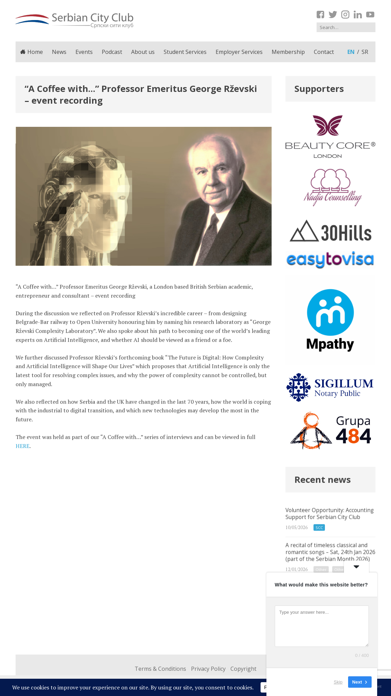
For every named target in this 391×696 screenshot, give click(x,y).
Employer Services (239, 52)
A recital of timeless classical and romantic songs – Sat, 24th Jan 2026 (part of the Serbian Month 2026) (330, 571)
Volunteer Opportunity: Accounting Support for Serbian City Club (330, 531)
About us (143, 52)
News (59, 52)
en (351, 52)
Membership (288, 52)
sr (365, 52)
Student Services (185, 52)
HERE (22, 449)
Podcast (112, 52)
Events (84, 52)
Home (31, 52)
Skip (338, 682)
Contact (324, 52)
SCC (319, 539)
